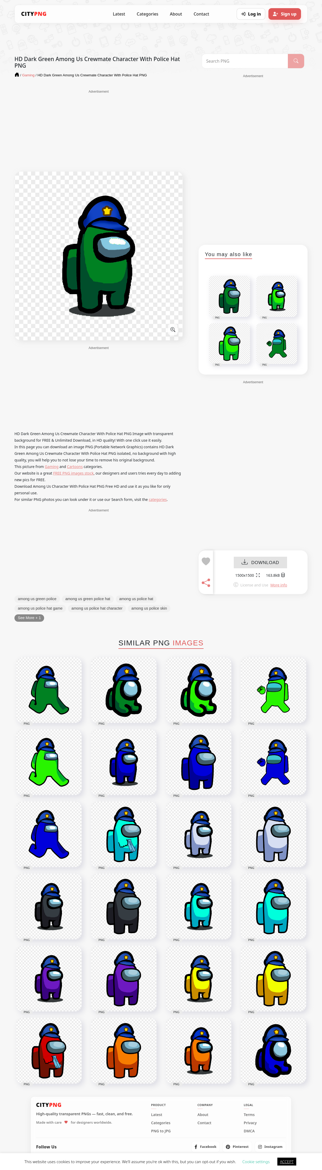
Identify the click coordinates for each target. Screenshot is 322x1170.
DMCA (249, 1131)
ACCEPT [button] (287, 1161)
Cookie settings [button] (256, 1161)
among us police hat (136, 599)
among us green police (37, 599)
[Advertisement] (98, 131)
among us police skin (149, 608)
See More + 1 (29, 618)
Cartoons (75, 466)
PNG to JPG (161, 1131)
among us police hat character (96, 608)
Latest (119, 14)
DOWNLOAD (260, 562)
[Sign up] (284, 14)
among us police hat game (40, 608)
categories (158, 499)
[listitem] (205, 1147)
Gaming (52, 466)
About (176, 14)
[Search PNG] (245, 61)
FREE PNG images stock (73, 473)
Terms (249, 1114)
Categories (147, 14)
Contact (201, 14)
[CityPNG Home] (34, 14)
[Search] (296, 61)
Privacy (250, 1123)
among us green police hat (87, 599)
